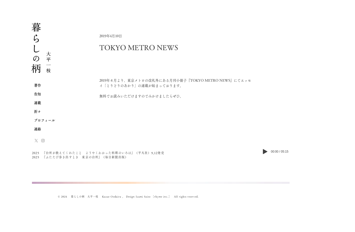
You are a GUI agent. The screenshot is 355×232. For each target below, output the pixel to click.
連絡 (37, 129)
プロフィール (44, 120)
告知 (37, 94)
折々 (37, 111)
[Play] (265, 151)
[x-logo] (36, 140)
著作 (37, 85)
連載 (37, 103)
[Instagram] (43, 140)
